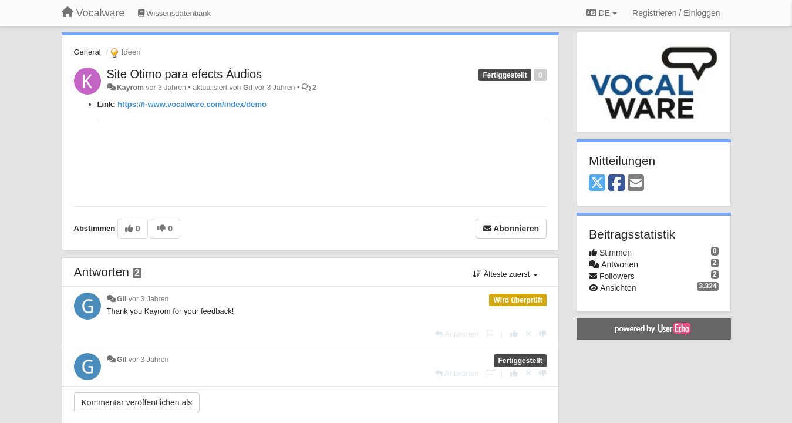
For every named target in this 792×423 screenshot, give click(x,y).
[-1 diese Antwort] (543, 334)
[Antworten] (456, 334)
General (87, 52)
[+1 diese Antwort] (514, 334)
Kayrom (130, 87)
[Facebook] (616, 183)
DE (601, 13)
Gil (247, 87)
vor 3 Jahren (149, 299)
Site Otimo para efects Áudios (184, 74)
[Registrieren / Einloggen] (676, 13)
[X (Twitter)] (597, 183)
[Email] (636, 183)
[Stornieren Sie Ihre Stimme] (528, 334)
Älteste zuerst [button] (505, 274)
